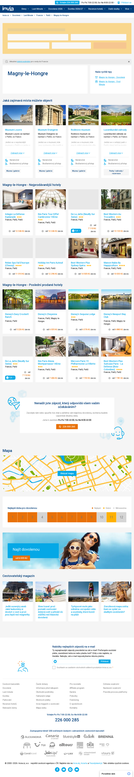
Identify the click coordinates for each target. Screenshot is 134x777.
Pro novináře (75, 684)
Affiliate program (77, 688)
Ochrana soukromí (111, 684)
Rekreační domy (10, 708)
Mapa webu (41, 708)
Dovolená (16, 15)
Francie (39, 15)
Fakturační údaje (43, 696)
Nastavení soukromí (112, 688)
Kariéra (73, 692)
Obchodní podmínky (45, 692)
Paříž (48, 15)
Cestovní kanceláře (11, 684)
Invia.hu (84, 763)
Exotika (6, 696)
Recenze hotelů (10, 704)
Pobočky (74, 696)
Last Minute (28, 15)
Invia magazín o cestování (47, 704)
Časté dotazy (42, 684)
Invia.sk (76, 763)
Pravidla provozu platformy (115, 692)
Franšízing (74, 700)
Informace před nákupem (47, 688)
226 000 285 (67, 719)
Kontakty (73, 708)
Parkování (7, 700)
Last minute (8, 692)
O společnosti (76, 704)
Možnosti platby (43, 700)
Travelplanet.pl (95, 763)
